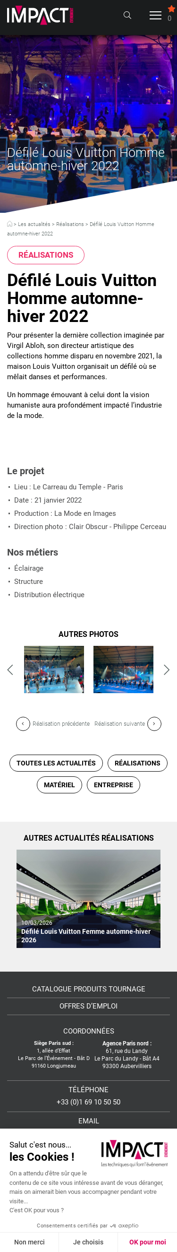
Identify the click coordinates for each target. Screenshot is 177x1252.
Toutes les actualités (56, 763)
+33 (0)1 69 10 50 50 (88, 1102)
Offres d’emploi (88, 1006)
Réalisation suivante (127, 724)
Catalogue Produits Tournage (88, 989)
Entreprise (113, 785)
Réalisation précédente (53, 724)
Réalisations (70, 224)
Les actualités (34, 224)
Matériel (59, 785)
